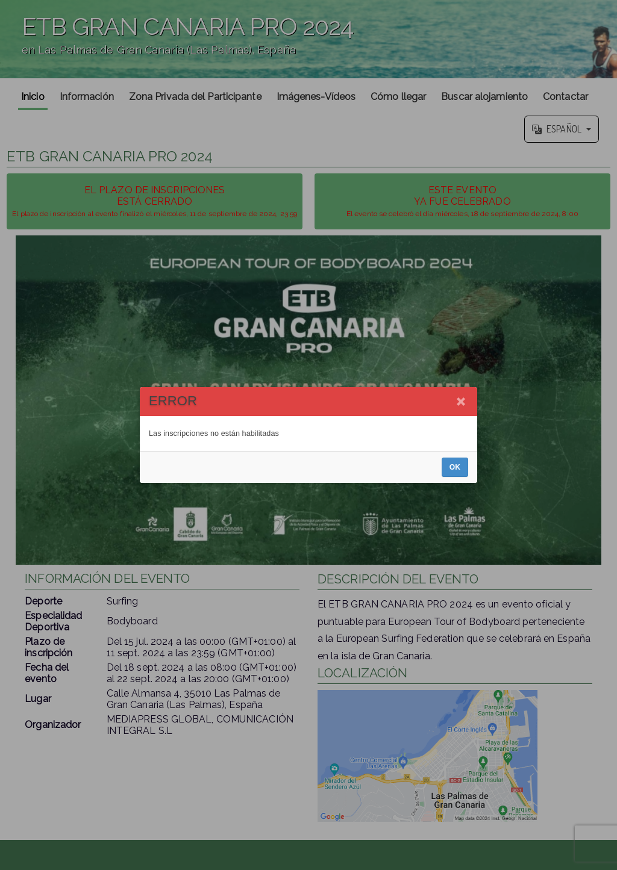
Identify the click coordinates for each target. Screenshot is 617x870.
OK (454, 467)
